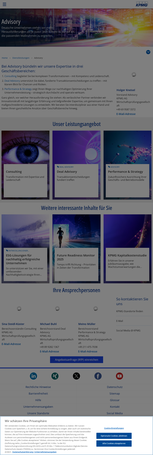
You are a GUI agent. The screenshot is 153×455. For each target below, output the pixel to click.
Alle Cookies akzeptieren (114, 443)
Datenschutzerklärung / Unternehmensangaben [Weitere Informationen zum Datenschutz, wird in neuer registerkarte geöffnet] (34, 452)
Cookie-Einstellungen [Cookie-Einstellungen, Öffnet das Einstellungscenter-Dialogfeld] (114, 428)
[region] (76, 435)
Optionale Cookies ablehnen (114, 435)
